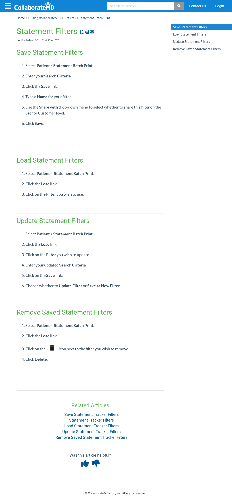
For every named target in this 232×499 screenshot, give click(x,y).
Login (219, 6)
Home (21, 18)
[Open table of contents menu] (8, 5)
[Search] (179, 6)
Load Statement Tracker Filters (91, 426)
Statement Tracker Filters (91, 420)
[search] (141, 6)
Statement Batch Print (95, 18)
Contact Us (197, 6)
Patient (69, 18)
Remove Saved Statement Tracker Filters (91, 437)
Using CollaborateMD (44, 18)
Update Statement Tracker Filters (91, 431)
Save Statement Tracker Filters (91, 414)
